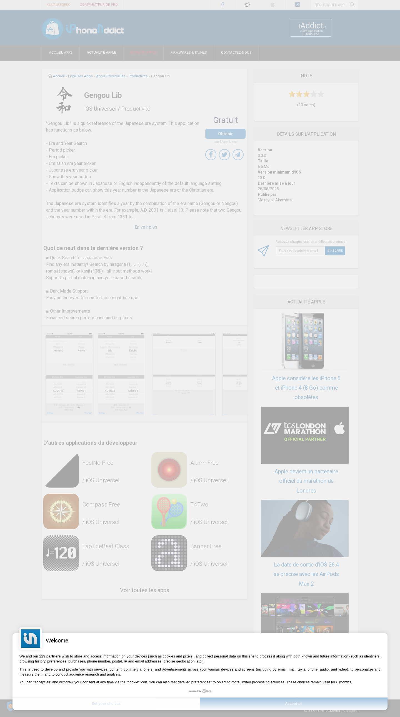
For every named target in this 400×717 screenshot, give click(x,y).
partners (53, 656)
